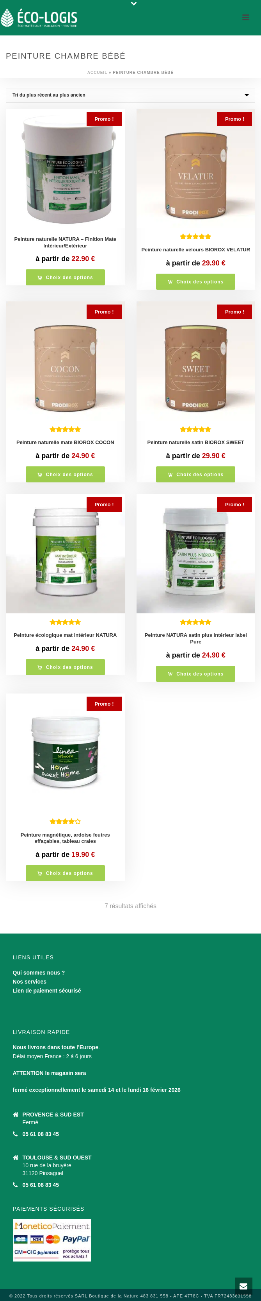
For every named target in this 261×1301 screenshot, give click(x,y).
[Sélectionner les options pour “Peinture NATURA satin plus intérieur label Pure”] (195, 674)
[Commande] (130, 95)
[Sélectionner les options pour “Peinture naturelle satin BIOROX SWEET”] (195, 474)
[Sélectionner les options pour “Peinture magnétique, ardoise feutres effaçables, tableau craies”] (65, 873)
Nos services (29, 981)
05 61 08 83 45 (41, 1134)
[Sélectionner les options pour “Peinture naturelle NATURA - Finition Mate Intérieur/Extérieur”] (65, 277)
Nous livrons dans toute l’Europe (55, 1047)
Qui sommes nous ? (39, 972)
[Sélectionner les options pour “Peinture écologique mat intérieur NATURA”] (65, 667)
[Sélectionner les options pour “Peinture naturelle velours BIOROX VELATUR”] (195, 282)
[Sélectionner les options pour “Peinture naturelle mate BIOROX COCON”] (65, 474)
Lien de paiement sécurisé (47, 990)
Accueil (97, 72)
